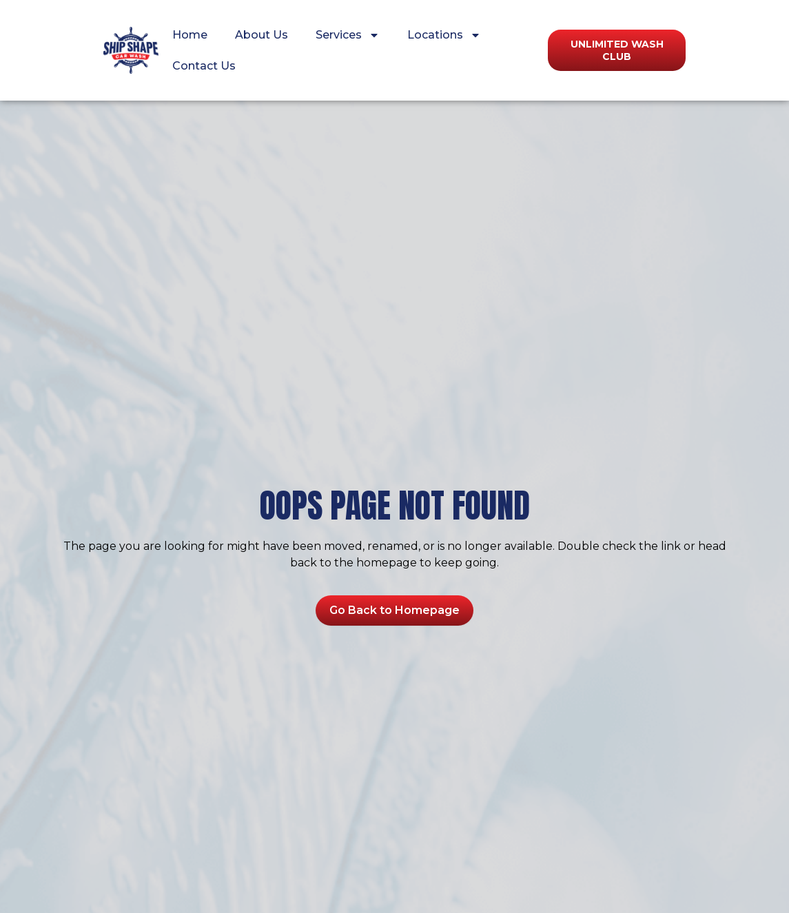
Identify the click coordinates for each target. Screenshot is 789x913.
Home (189, 34)
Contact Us (204, 65)
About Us (261, 34)
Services (348, 35)
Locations (444, 35)
